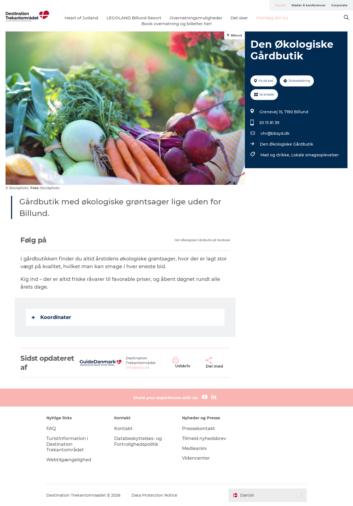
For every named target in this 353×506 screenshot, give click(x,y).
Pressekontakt (198, 428)
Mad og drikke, (275, 154)
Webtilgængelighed (68, 459)
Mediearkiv (194, 448)
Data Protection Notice (154, 495)
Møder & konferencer (309, 5)
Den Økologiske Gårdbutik (286, 144)
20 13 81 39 (269, 122)
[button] (184, 363)
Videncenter (196, 458)
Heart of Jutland (81, 17)
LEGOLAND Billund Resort (133, 17)
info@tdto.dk (137, 367)
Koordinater (51, 317)
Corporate (339, 5)
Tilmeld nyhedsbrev (204, 438)
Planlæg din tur (272, 17)
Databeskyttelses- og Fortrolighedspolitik (138, 441)
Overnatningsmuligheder (196, 17)
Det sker (239, 17)
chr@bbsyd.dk (275, 133)
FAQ (51, 428)
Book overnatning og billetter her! (176, 23)
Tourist (280, 5)
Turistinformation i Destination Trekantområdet (67, 444)
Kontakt (123, 428)
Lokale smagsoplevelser (315, 154)
